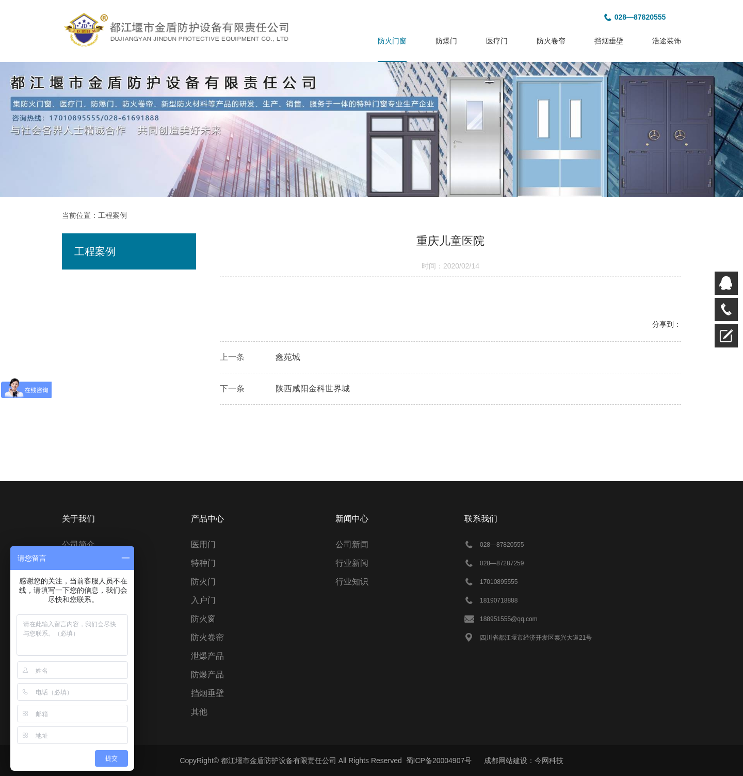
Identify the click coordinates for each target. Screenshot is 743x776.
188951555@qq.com (509, 619)
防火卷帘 (207, 637)
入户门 (203, 600)
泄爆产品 (207, 656)
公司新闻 (351, 544)
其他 (199, 711)
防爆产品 (207, 674)
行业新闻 (351, 563)
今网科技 (549, 760)
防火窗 (203, 618)
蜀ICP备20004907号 (439, 760)
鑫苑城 (288, 357)
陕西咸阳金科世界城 (313, 388)
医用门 (203, 544)
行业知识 (351, 581)
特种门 (203, 563)
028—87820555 (640, 17)
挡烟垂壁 (207, 693)
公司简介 (78, 544)
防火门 (203, 581)
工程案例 (112, 215)
